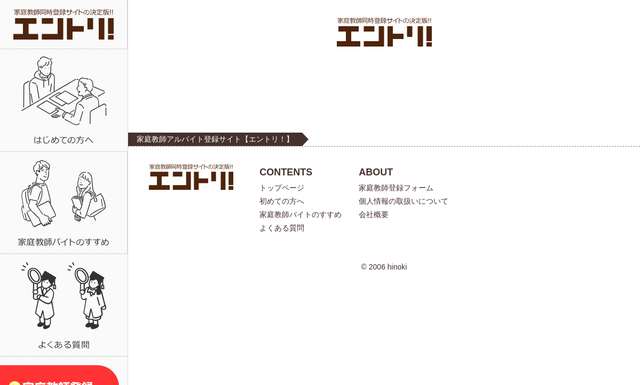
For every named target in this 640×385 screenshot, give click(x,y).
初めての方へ (281, 201)
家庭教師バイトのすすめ (300, 214)
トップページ (281, 187)
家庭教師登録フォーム (396, 187)
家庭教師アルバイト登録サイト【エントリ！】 (215, 139)
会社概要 (374, 214)
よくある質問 (281, 228)
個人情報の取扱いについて (403, 201)
